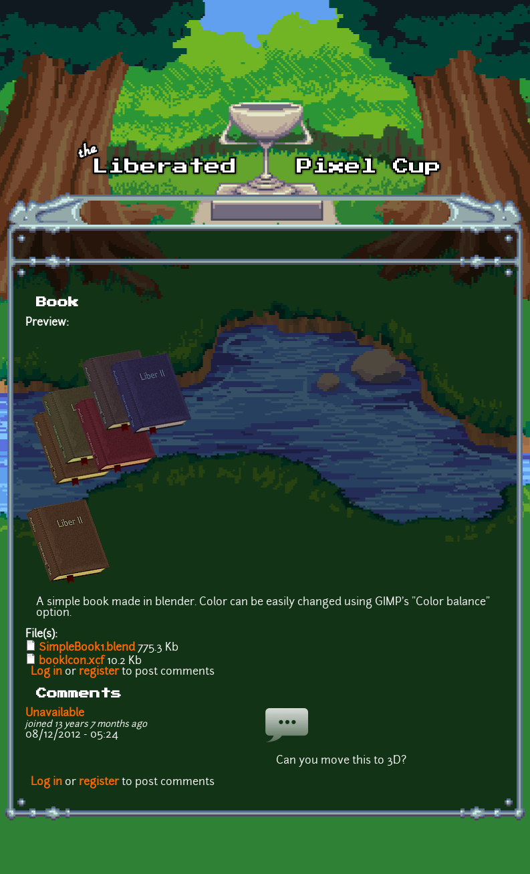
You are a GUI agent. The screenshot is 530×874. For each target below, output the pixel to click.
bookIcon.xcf (71, 661)
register (99, 672)
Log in (46, 672)
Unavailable (54, 713)
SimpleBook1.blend (87, 648)
